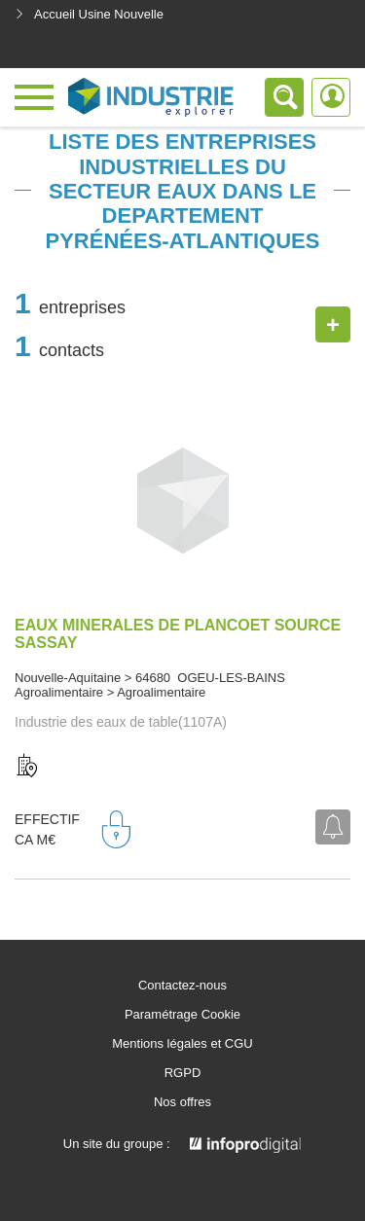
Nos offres (182, 1102)
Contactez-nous (182, 985)
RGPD (182, 1073)
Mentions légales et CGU (182, 1044)
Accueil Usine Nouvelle (89, 14)
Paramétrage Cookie (182, 1015)
